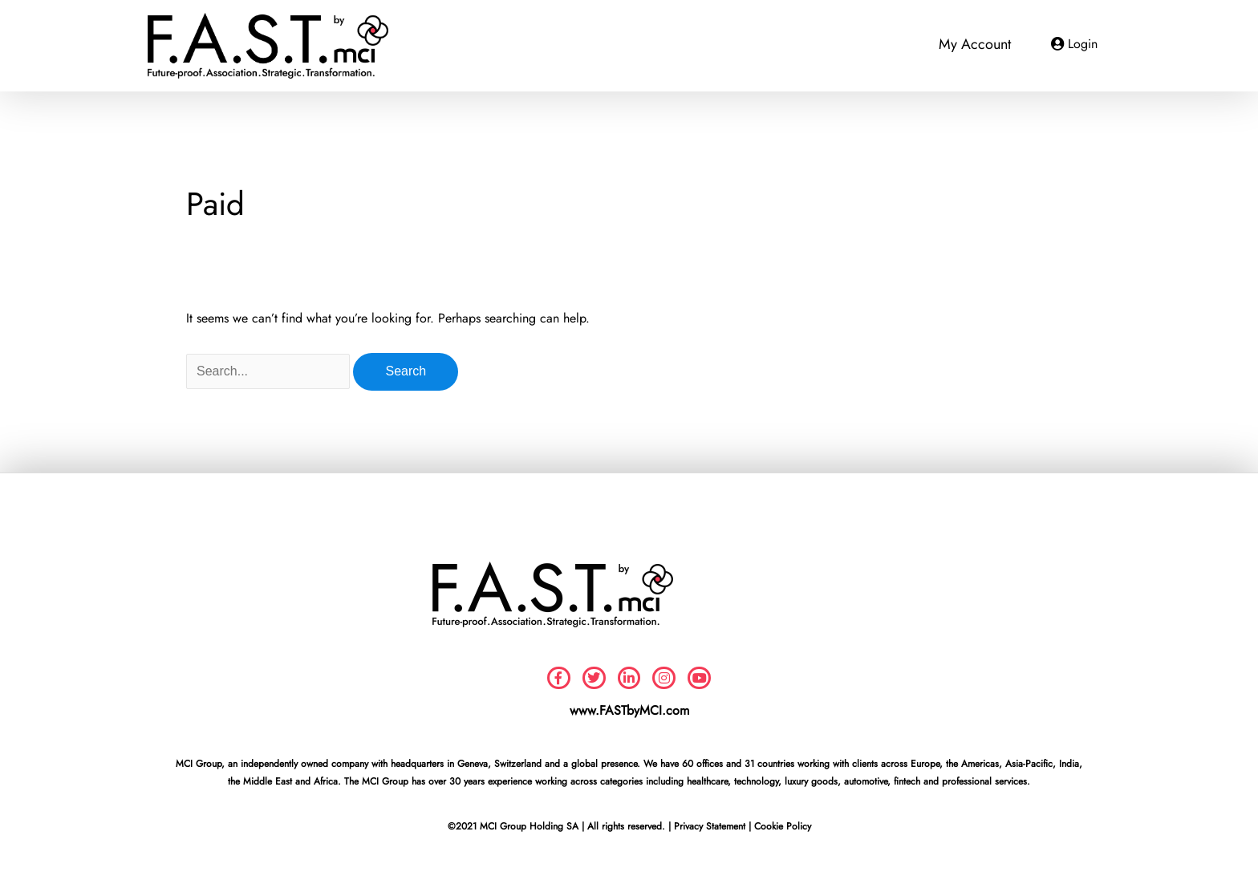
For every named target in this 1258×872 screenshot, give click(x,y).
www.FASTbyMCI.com (629, 710)
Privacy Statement (709, 826)
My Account (975, 44)
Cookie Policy (782, 826)
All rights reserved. (626, 826)
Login (1083, 44)
